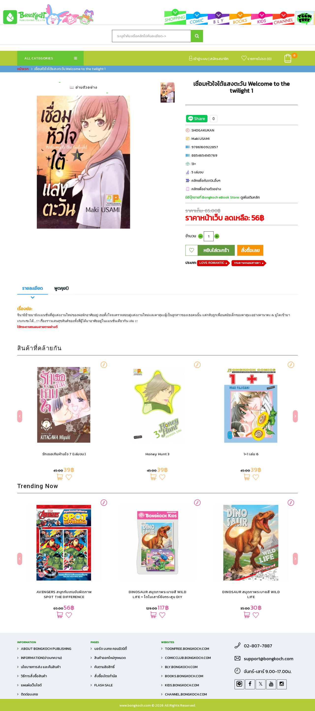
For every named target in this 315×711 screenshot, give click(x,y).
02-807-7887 (258, 646)
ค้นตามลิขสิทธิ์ (104, 667)
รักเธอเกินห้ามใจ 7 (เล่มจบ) (64, 454)
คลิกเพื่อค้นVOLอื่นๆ (205, 180)
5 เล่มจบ (197, 172)
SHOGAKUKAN (202, 130)
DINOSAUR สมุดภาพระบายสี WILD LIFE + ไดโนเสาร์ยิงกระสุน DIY (157, 594)
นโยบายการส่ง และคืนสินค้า (41, 667)
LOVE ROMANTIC (212, 263)
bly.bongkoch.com (181, 667)
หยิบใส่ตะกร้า (216, 250)
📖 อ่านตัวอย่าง (83, 87)
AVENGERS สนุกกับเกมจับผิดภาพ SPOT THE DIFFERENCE (64, 594)
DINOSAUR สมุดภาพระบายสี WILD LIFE (251, 594)
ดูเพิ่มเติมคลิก (250, 197)
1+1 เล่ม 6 (251, 454)
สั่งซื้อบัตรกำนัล (105, 676)
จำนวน (190, 236)
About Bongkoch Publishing (46, 648)
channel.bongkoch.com (186, 694)
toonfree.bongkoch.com (187, 648)
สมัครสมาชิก (219, 58)
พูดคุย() (61, 288)
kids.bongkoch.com (182, 685)
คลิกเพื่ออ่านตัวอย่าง (206, 189)
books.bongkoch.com (184, 676)
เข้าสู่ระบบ (198, 58)
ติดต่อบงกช (29, 694)
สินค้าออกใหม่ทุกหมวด (110, 657)
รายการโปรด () (256, 58)
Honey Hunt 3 (157, 454)
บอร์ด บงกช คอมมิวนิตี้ (110, 648)
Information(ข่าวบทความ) (41, 657)
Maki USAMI (200, 138)
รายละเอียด (32, 288)
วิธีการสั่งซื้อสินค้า (34, 676)
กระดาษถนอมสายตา (247, 263)
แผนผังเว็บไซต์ (31, 685)
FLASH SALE (103, 685)
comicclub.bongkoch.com (188, 657)
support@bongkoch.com (268, 659)
